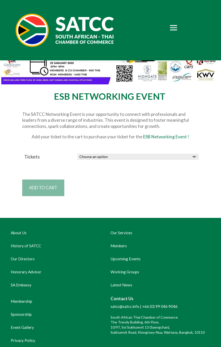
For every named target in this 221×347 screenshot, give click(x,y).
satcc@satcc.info (124, 306)
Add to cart (43, 187)
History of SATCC (26, 245)
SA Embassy (21, 285)
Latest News (121, 285)
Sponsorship (21, 314)
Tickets (32, 157)
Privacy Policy (23, 340)
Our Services (121, 232)
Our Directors (23, 258)
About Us (19, 232)
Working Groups (124, 272)
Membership (21, 301)
